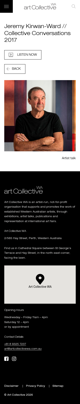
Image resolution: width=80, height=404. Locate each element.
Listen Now (27, 54)
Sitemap (57, 386)
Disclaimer (11, 386)
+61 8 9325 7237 (15, 344)
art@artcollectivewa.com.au (23, 349)
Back (16, 68)
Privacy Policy (35, 386)
